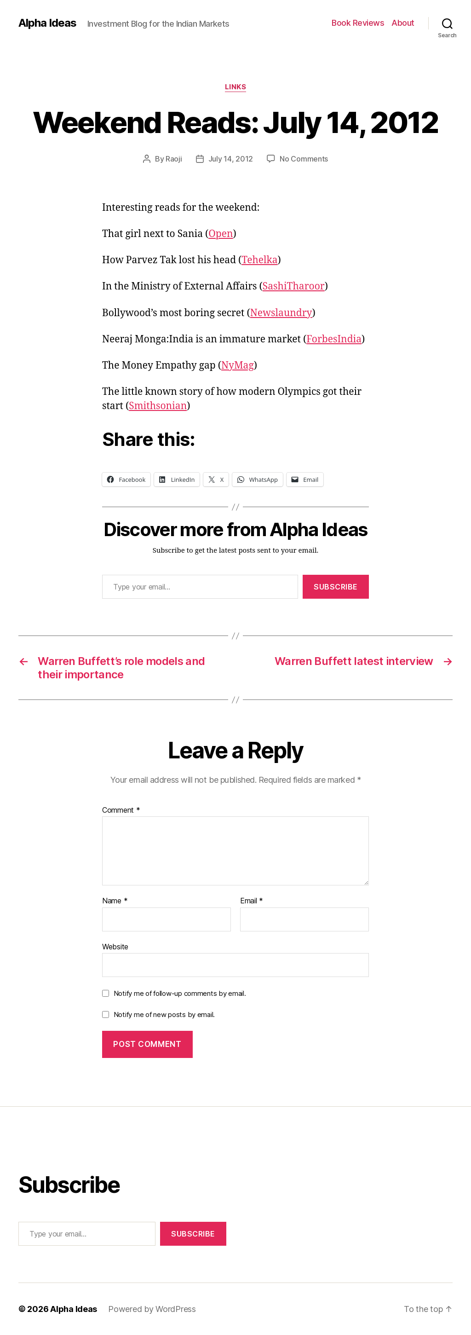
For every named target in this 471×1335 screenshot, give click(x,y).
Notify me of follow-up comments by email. (180, 993)
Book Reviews (358, 23)
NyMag (237, 365)
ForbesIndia (334, 339)
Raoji (174, 158)
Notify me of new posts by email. (164, 1014)
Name (114, 901)
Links (236, 87)
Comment (121, 810)
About (402, 23)
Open (220, 234)
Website (115, 946)
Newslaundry (281, 313)
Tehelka (259, 260)
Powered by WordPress (152, 1309)
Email (251, 901)
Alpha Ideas (47, 23)
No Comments (304, 158)
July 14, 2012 (230, 158)
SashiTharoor (294, 286)
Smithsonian (158, 406)
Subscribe (336, 586)
